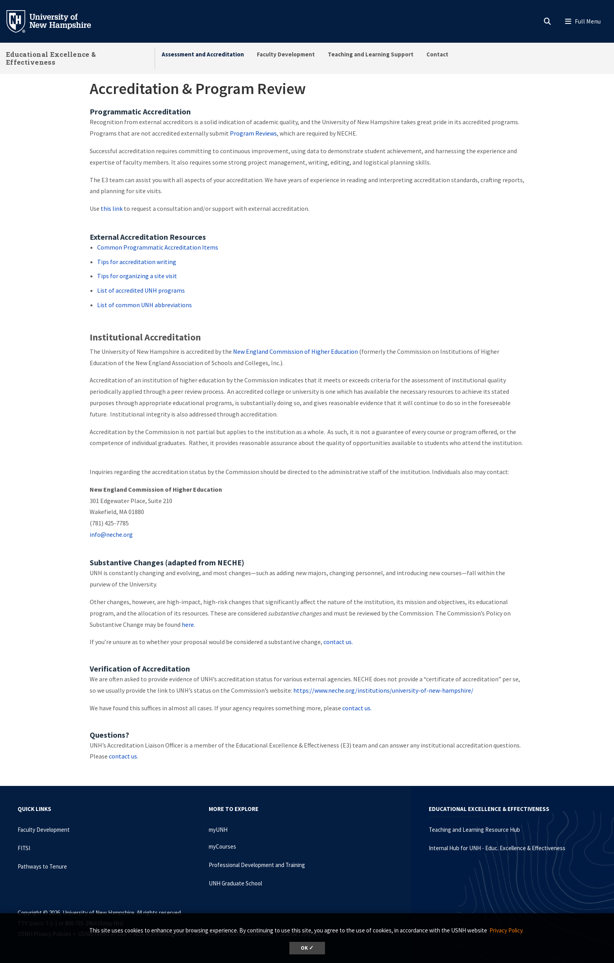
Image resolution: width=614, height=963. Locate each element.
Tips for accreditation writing (136, 262)
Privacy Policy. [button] (506, 930)
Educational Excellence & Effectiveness (51, 58)
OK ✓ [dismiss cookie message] (307, 948)
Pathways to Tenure (42, 866)
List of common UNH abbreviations (144, 305)
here (188, 624)
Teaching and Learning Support (371, 54)
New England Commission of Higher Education (295, 351)
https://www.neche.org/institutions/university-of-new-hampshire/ (383, 690)
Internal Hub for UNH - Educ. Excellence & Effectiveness (497, 848)
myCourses (222, 846)
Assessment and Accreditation (203, 54)
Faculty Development (286, 54)
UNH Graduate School (235, 883)
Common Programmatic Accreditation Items (157, 247)
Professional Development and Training (257, 865)
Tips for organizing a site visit (137, 276)
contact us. (338, 642)
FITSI (24, 848)
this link (112, 208)
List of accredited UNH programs (141, 290)
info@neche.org (111, 534)
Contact (437, 54)
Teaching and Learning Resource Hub (474, 829)
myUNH (218, 829)
